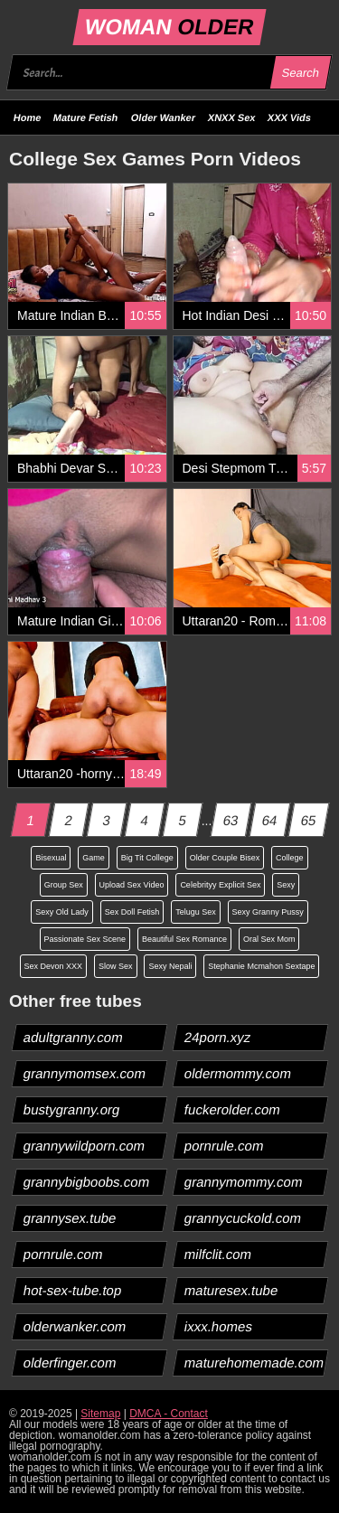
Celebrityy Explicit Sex (220, 884)
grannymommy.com (243, 1181)
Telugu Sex (195, 911)
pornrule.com (224, 1145)
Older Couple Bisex (225, 857)
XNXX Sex (232, 117)
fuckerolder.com (232, 1109)
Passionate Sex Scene (85, 939)
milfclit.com (217, 1254)
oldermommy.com (237, 1073)
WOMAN (169, 26)
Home (27, 117)
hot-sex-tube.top (73, 1290)
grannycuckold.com (242, 1218)
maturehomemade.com (254, 1362)
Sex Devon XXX (53, 966)
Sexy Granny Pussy (268, 911)
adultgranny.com (74, 1037)
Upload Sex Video (132, 884)
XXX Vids (289, 117)
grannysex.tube (70, 1218)
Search (300, 73)
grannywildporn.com (84, 1145)
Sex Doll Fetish (132, 911)
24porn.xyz (217, 1037)
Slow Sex (116, 966)
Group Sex (63, 884)
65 (308, 820)
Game (93, 857)
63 (231, 820)
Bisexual (50, 857)
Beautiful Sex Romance (184, 939)
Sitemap (100, 1413)
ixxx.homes (218, 1326)
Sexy (286, 884)
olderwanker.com (75, 1326)
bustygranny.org (72, 1109)
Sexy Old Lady (62, 911)
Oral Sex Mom (269, 939)
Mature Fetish (85, 117)
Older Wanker (163, 117)
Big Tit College (147, 857)
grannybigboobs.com (87, 1181)
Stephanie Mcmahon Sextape (261, 966)
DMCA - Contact (168, 1413)
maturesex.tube (230, 1290)
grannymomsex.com (85, 1073)
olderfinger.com (70, 1362)
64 (269, 820)
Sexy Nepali (170, 966)
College (290, 857)
